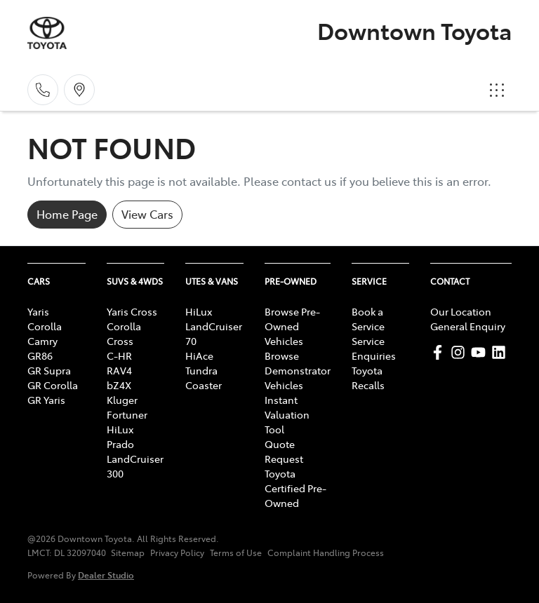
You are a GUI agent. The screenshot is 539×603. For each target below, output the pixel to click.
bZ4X (119, 385)
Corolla (44, 326)
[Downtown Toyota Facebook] (440, 352)
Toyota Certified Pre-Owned (295, 488)
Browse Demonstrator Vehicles (298, 370)
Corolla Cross (124, 333)
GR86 (40, 355)
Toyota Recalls (368, 377)
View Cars (147, 214)
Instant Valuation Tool (287, 414)
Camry (42, 341)
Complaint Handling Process (325, 552)
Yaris (38, 311)
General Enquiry (467, 326)
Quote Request (284, 451)
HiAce (199, 355)
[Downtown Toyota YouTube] (481, 352)
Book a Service (368, 318)
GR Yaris (46, 400)
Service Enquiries (374, 348)
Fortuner (127, 414)
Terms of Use (236, 552)
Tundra (201, 370)
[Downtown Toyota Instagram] (461, 352)
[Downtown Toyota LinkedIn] (501, 352)
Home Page (67, 214)
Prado (120, 444)
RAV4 (119, 370)
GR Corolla (52, 385)
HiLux (120, 429)
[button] (497, 90)
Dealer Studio (106, 575)
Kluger (122, 400)
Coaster (203, 385)
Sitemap (128, 552)
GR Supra (49, 370)
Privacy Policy (177, 552)
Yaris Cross (132, 311)
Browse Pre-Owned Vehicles (292, 326)
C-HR (119, 355)
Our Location (460, 311)
